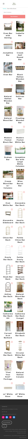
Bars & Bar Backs (11, 8)
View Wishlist (14, 16)
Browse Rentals (6, 422)
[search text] (14, 12)
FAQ (4, 426)
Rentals (4, 8)
